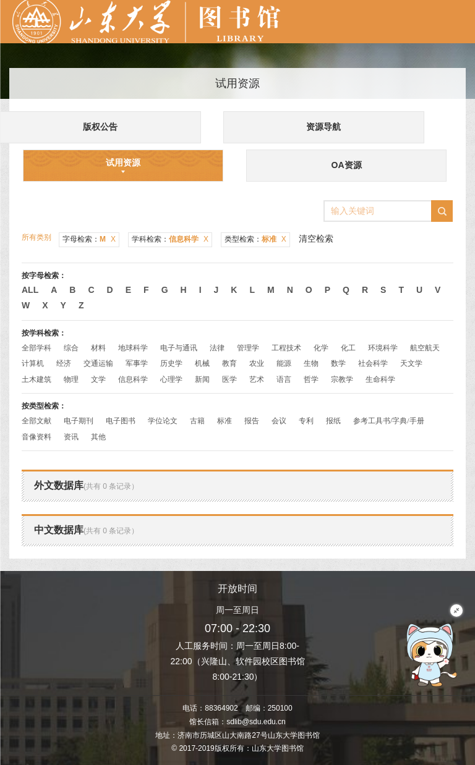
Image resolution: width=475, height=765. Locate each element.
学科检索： (170, 239)
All (30, 290)
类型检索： (255, 239)
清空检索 (316, 238)
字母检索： (89, 239)
